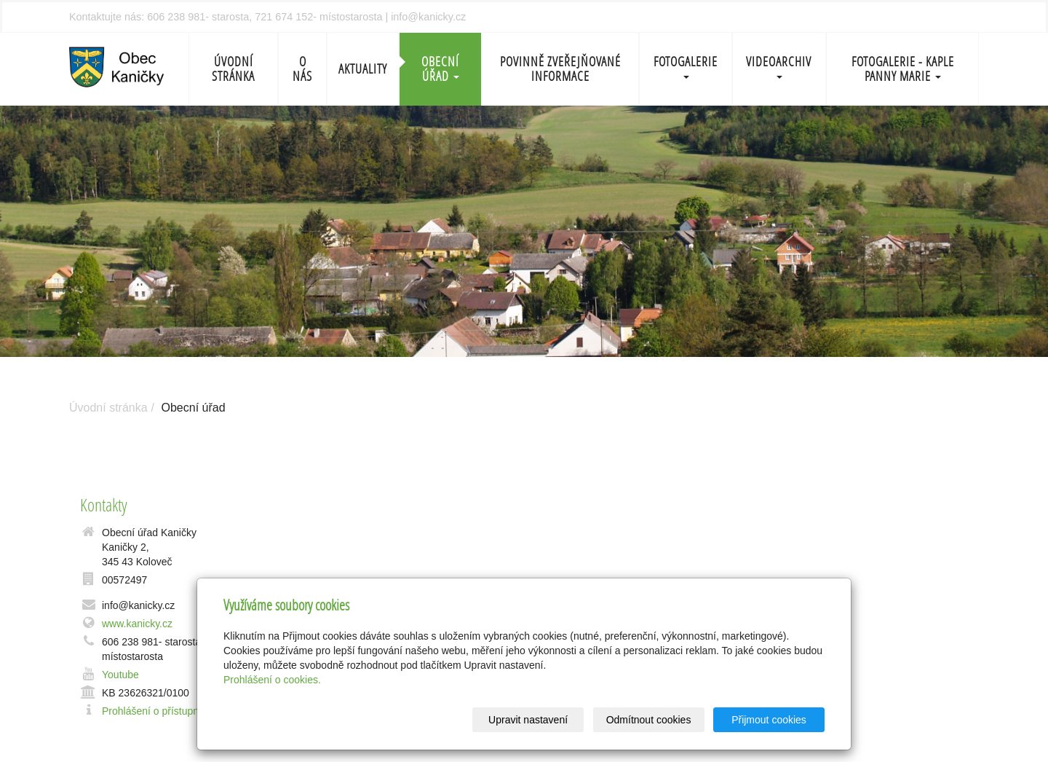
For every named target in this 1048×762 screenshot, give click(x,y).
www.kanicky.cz (137, 623)
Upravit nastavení (528, 720)
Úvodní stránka (233, 69)
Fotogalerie (686, 66)
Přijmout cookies (768, 720)
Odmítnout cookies (648, 720)
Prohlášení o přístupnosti (158, 711)
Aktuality (362, 68)
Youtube (120, 674)
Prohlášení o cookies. (272, 680)
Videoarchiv (778, 66)
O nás (302, 69)
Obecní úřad (440, 69)
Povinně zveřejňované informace (560, 69)
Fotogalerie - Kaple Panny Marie (903, 69)
